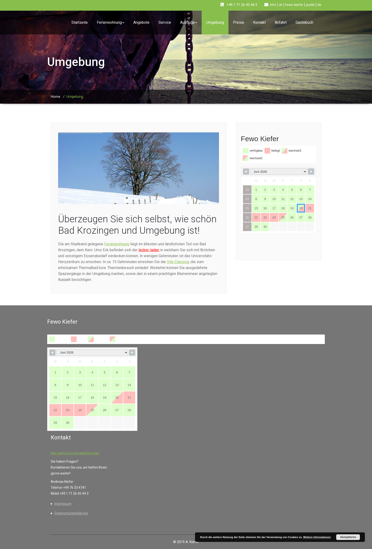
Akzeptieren (348, 537)
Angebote (141, 22)
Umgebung (215, 22)
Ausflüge (188, 22)
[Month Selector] (278, 171)
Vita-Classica (178, 262)
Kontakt (259, 22)
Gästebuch (304, 22)
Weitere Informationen (317, 537)
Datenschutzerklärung (71, 513)
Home (55, 96)
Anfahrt (281, 22)
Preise (238, 22)
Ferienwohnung (110, 22)
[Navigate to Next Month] (311, 171)
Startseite (79, 22)
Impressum (62, 504)
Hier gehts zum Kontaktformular (75, 453)
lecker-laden (149, 250)
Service (164, 22)
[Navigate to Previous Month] (246, 171)
